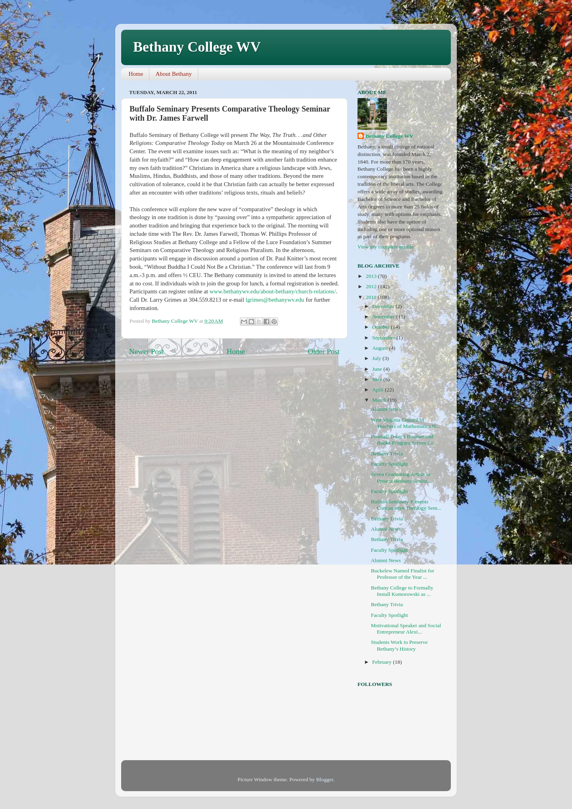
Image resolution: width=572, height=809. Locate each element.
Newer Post (146, 351)
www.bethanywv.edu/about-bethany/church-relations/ (273, 291)
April (378, 390)
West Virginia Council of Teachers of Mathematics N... (405, 423)
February (382, 662)
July (377, 358)
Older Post (324, 351)
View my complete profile (386, 247)
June (377, 369)
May (377, 379)
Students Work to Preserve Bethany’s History (399, 645)
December (384, 306)
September (384, 338)
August (380, 348)
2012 (372, 286)
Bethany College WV (197, 47)
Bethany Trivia (387, 454)
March (380, 400)
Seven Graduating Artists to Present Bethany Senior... (401, 477)
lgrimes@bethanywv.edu (274, 300)
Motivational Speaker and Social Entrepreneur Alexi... (406, 628)
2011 (372, 297)
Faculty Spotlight (389, 464)
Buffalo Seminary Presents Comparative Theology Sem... (406, 505)
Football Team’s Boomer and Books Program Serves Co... (404, 439)
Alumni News (386, 409)
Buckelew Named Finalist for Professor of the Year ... (402, 574)
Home (136, 74)
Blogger (324, 779)
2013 (372, 276)
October (381, 327)
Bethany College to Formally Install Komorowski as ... (402, 591)
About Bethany (173, 74)
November (384, 317)
